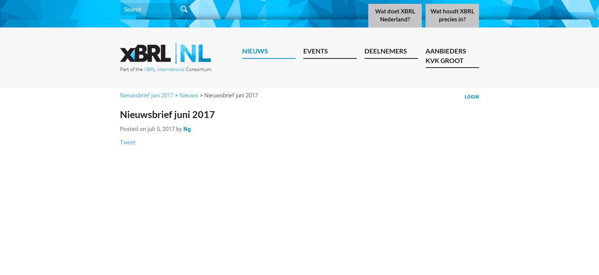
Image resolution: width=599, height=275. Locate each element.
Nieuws (255, 51)
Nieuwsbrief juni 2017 (146, 95)
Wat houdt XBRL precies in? (452, 15)
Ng (187, 129)
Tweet (128, 142)
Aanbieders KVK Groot (446, 56)
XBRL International (164, 69)
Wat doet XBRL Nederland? (395, 15)
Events (315, 51)
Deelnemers (385, 51)
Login (472, 97)
